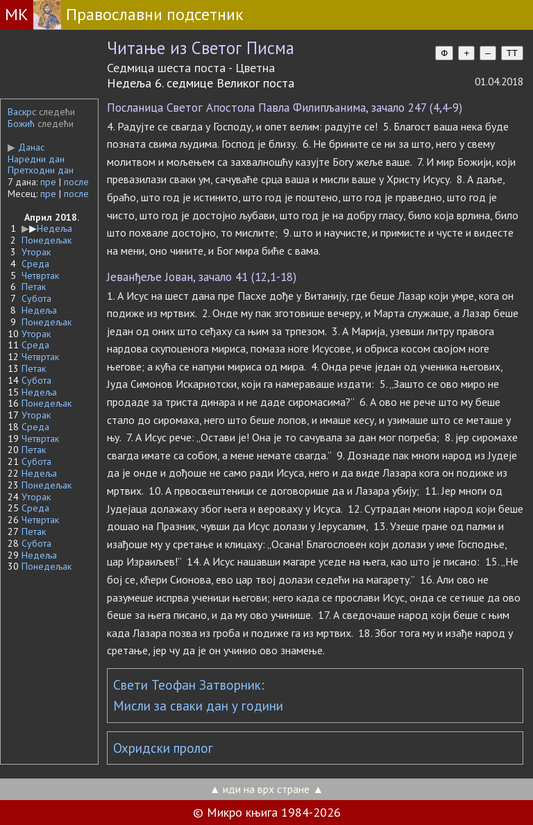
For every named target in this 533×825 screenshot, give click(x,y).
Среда (35, 263)
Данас (26, 147)
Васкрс (22, 111)
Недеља (54, 228)
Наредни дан (36, 159)
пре (48, 182)
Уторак (36, 252)
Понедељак (46, 240)
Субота (36, 298)
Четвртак (40, 275)
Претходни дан (41, 170)
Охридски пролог (163, 748)
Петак (34, 286)
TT (512, 53)
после (76, 182)
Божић (21, 123)
